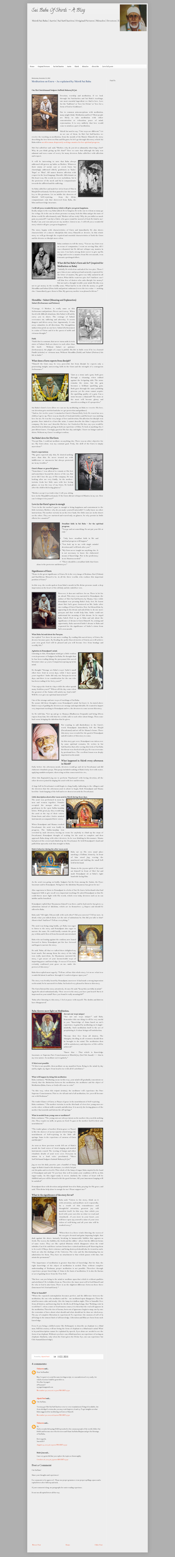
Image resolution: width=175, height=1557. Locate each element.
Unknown (40, 1369)
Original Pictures (44, 66)
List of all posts (107, 66)
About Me (95, 66)
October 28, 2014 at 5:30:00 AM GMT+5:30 (52, 1460)
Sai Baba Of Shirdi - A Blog (58, 10)
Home (32, 66)
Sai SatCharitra (58, 66)
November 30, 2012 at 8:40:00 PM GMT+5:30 (53, 1415)
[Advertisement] (87, 47)
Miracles (85, 66)
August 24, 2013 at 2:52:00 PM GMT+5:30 (52, 1445)
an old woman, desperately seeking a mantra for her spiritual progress (70, 142)
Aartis (69, 66)
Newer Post (36, 1545)
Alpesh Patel (41, 1398)
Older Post (99, 1545)
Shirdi (77, 66)
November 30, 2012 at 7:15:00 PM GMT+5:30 (53, 1390)
